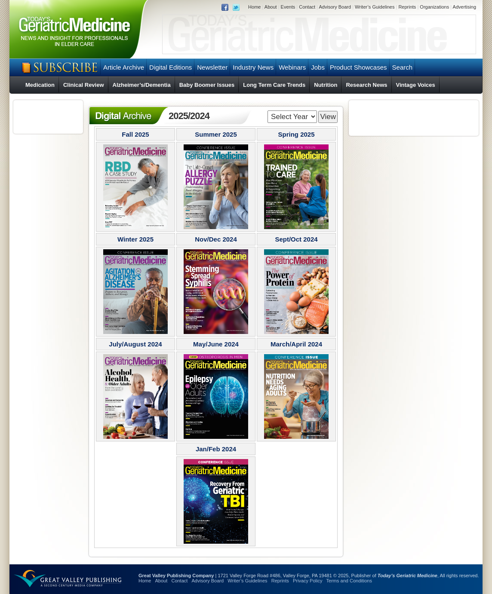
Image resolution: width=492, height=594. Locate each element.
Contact (307, 6)
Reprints (407, 6)
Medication (40, 85)
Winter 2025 (135, 239)
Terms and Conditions (349, 580)
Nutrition (325, 85)
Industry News (253, 67)
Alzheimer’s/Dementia (142, 85)
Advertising (464, 6)
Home (254, 6)
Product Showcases (358, 67)
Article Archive (123, 67)
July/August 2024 (135, 344)
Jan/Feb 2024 (216, 449)
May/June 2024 (216, 344)
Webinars (292, 67)
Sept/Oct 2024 (296, 239)
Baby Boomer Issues (207, 85)
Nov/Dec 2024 (216, 239)
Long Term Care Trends (274, 85)
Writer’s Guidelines (374, 6)
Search (402, 67)
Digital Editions (170, 67)
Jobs (318, 67)
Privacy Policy (307, 580)
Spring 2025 (296, 134)
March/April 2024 (296, 344)
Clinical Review (83, 85)
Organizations (434, 6)
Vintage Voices (415, 85)
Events (288, 6)
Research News (366, 85)
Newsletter (212, 67)
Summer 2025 (216, 134)
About (270, 6)
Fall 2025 (135, 134)
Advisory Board (335, 6)
